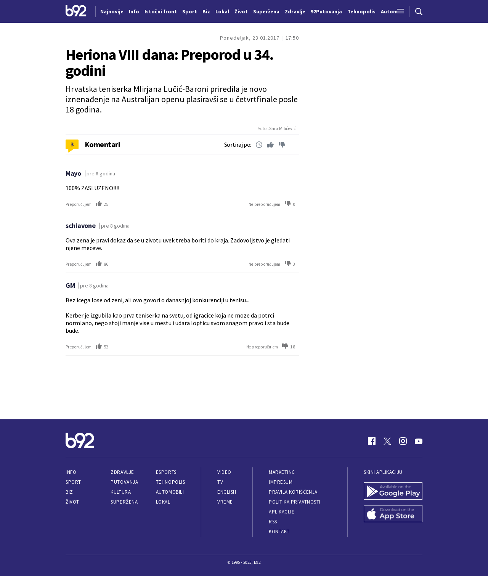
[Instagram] (403, 441)
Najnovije (112, 11)
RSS (273, 521)
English (226, 492)
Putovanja (124, 482)
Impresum (280, 482)
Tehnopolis (170, 482)
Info (71, 472)
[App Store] (393, 514)
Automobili (170, 492)
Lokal (163, 502)
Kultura (121, 492)
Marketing (282, 472)
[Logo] (76, 11)
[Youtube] (418, 441)
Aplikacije (281, 512)
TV (220, 482)
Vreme (225, 502)
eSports (166, 472)
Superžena (124, 502)
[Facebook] (372, 441)
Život (72, 502)
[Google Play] (393, 491)
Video (224, 472)
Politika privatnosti (295, 502)
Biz (69, 492)
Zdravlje (122, 472)
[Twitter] (387, 441)
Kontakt (279, 531)
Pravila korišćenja (293, 492)
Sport (73, 482)
